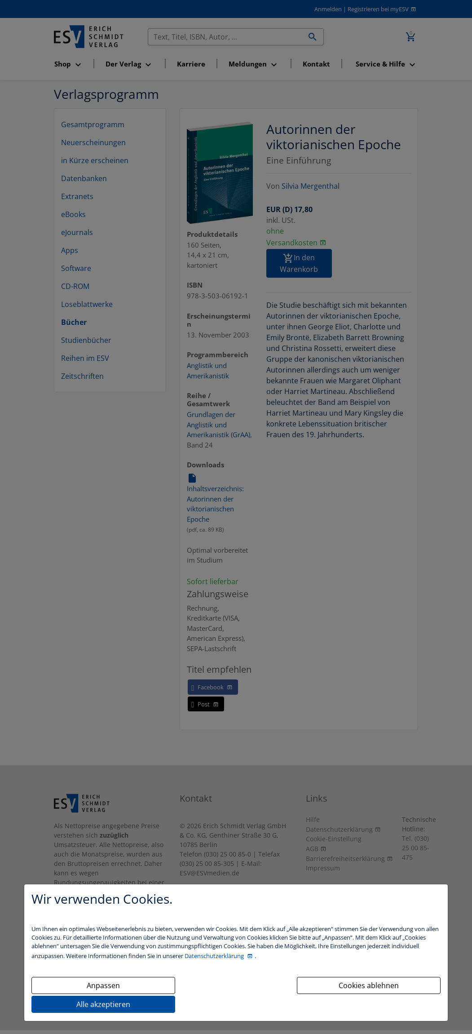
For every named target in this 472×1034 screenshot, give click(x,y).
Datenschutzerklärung (215, 956)
